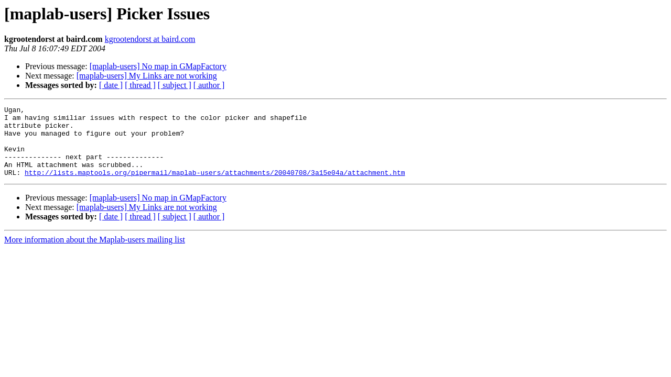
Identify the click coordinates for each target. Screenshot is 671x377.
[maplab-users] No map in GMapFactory (158, 66)
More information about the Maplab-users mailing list (94, 253)
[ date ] (111, 85)
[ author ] (209, 85)
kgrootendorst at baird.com (150, 39)
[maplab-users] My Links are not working (147, 75)
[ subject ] (174, 85)
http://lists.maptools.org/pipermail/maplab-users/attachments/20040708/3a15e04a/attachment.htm (215, 186)
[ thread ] (140, 85)
